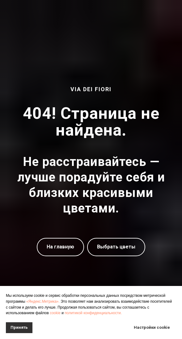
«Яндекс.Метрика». (43, 301)
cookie (55, 312)
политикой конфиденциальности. (93, 312)
